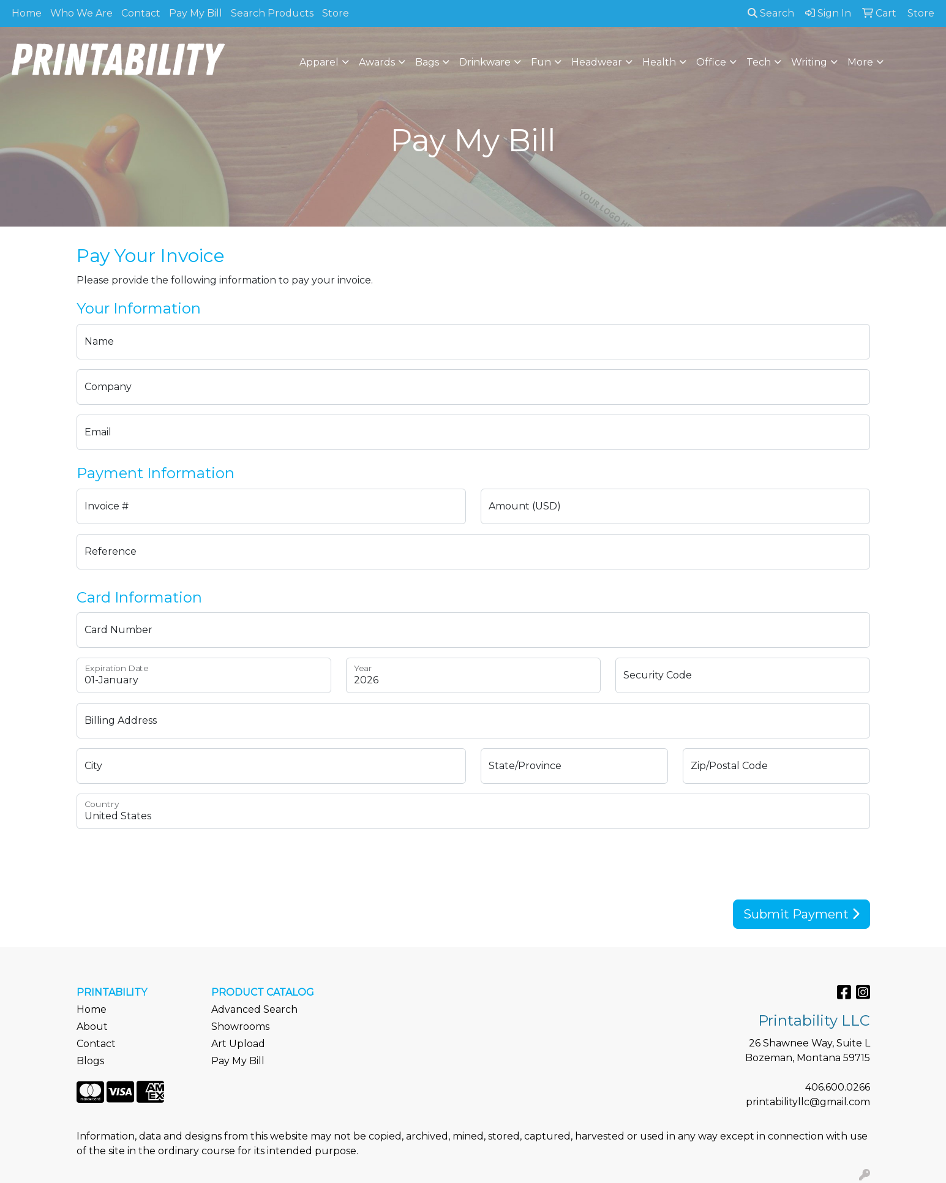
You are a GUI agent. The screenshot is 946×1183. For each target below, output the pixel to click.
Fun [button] (541, 62)
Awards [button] (377, 62)
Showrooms (240, 1026)
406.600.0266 (837, 1087)
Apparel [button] (319, 62)
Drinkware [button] (485, 62)
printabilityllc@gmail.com (808, 1102)
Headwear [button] (596, 62)
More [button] (860, 62)
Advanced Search (254, 1009)
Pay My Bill (195, 13)
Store (335, 13)
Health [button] (659, 62)
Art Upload (238, 1044)
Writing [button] (809, 62)
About (92, 1026)
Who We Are (81, 13)
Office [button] (711, 62)
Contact (140, 13)
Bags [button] (427, 62)
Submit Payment (801, 914)
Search (771, 13)
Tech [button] (758, 62)
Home (27, 13)
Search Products (272, 13)
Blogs (90, 1061)
